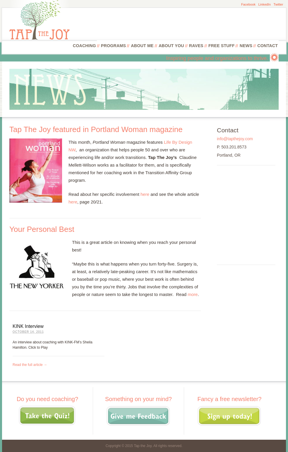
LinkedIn (264, 4)
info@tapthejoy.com (235, 138)
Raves (196, 45)
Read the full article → (30, 365)
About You (171, 45)
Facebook (248, 4)
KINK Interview (28, 326)
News (246, 45)
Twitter (278, 4)
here (144, 194)
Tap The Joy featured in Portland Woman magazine (96, 129)
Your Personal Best (41, 229)
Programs (113, 45)
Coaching (84, 45)
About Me (142, 45)
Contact (267, 45)
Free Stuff (221, 45)
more (193, 294)
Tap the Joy (142, 446)
